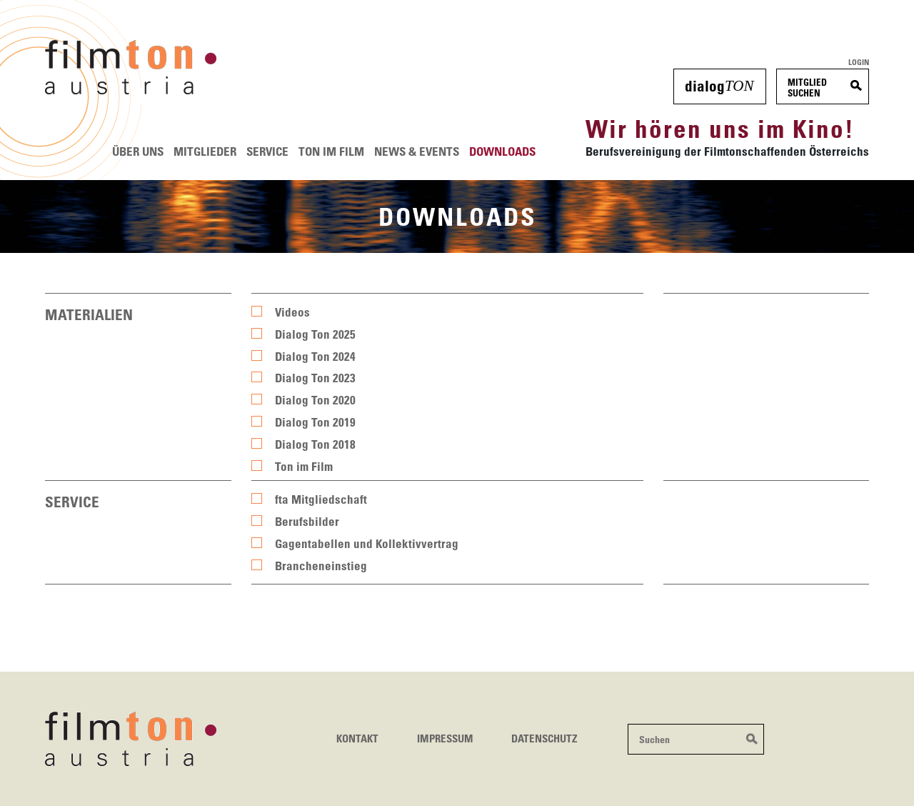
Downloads (502, 151)
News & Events (416, 151)
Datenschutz (544, 738)
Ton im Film (331, 151)
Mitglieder (205, 151)
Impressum (445, 738)
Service (267, 151)
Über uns (138, 151)
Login (858, 61)
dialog (719, 85)
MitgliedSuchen (807, 87)
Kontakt (357, 738)
